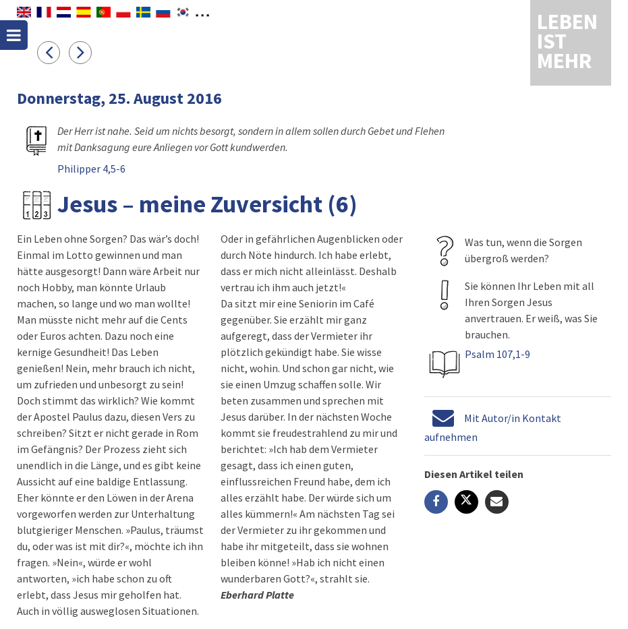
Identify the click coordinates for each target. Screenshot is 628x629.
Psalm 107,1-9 (497, 354)
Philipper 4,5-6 (91, 168)
